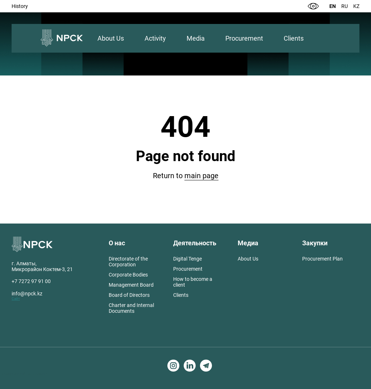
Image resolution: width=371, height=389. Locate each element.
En (332, 6)
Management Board (131, 285)
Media (196, 38)
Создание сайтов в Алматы (25, 374)
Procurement (244, 38)
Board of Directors (129, 295)
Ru (344, 6)
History (20, 6)
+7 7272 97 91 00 (31, 281)
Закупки (315, 243)
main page (201, 175)
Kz (356, 6)
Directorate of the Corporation (128, 261)
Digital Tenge (187, 259)
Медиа (248, 243)
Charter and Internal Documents (131, 308)
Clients (294, 38)
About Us (110, 38)
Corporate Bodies (128, 275)
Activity (155, 38)
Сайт (16, 298)
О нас (117, 243)
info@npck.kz (27, 293)
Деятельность (194, 243)
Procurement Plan (322, 259)
